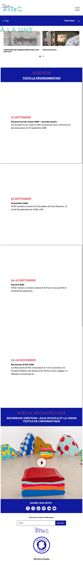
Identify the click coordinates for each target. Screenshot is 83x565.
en (7, 21)
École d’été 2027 (50, 50)
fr (3, 21)
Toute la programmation (41, 78)
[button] (40, 56)
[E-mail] (36, 523)
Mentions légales (41, 559)
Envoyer (60, 523)
